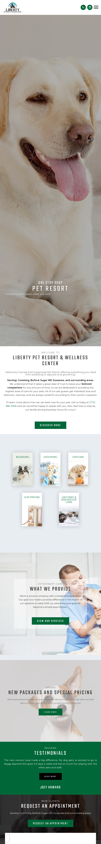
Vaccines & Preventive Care (69, 500)
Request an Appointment (50, 823)
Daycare (78, 456)
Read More (51, 776)
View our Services (50, 621)
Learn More (50, 712)
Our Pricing (32, 497)
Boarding (22, 456)
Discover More (50, 425)
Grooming (50, 456)
